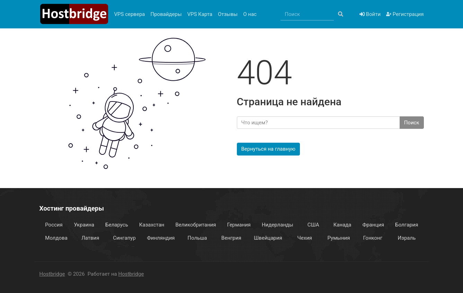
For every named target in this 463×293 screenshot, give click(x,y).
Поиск (411, 122)
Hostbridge (52, 274)
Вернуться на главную (268, 149)
